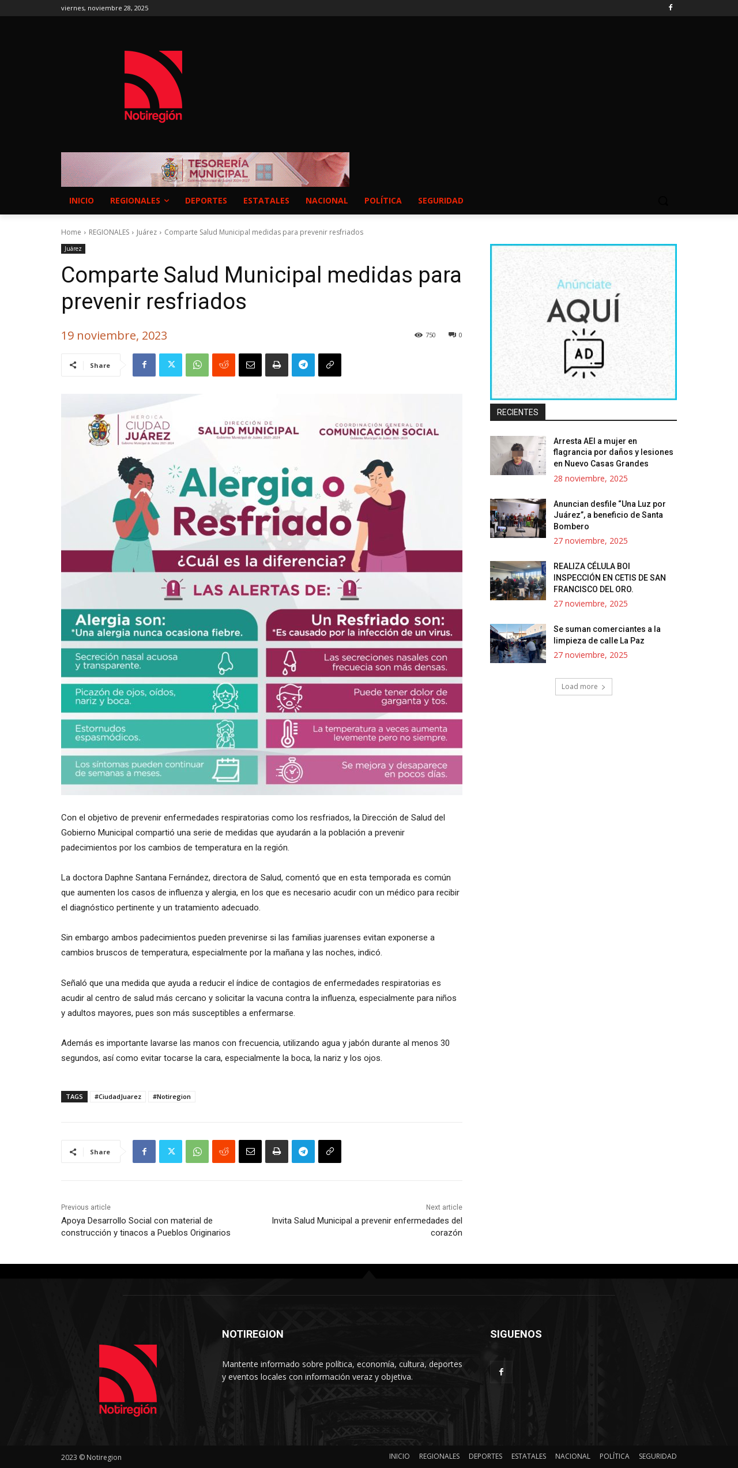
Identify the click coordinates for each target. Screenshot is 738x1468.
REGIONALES (109, 232)
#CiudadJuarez (118, 1096)
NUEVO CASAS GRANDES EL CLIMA (461, 75)
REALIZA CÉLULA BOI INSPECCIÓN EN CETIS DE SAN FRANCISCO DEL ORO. (610, 577)
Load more (584, 686)
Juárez (147, 232)
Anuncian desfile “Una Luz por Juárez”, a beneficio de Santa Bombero (610, 515)
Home (71, 232)
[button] (663, 200)
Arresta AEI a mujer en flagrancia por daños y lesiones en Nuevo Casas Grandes (613, 452)
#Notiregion (172, 1096)
